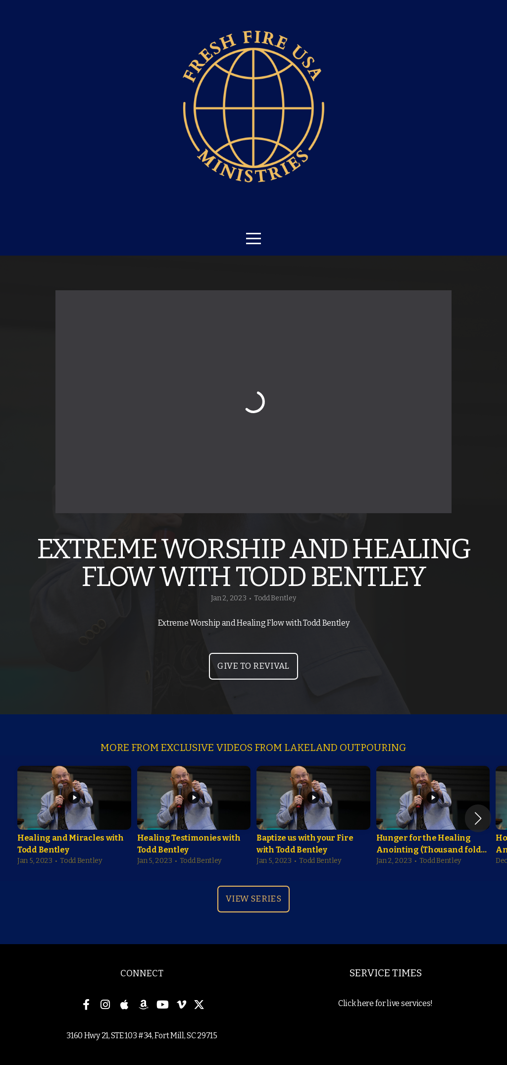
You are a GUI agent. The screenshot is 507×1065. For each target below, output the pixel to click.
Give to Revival (253, 666)
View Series (253, 899)
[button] (478, 818)
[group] (74, 818)
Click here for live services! (385, 1003)
